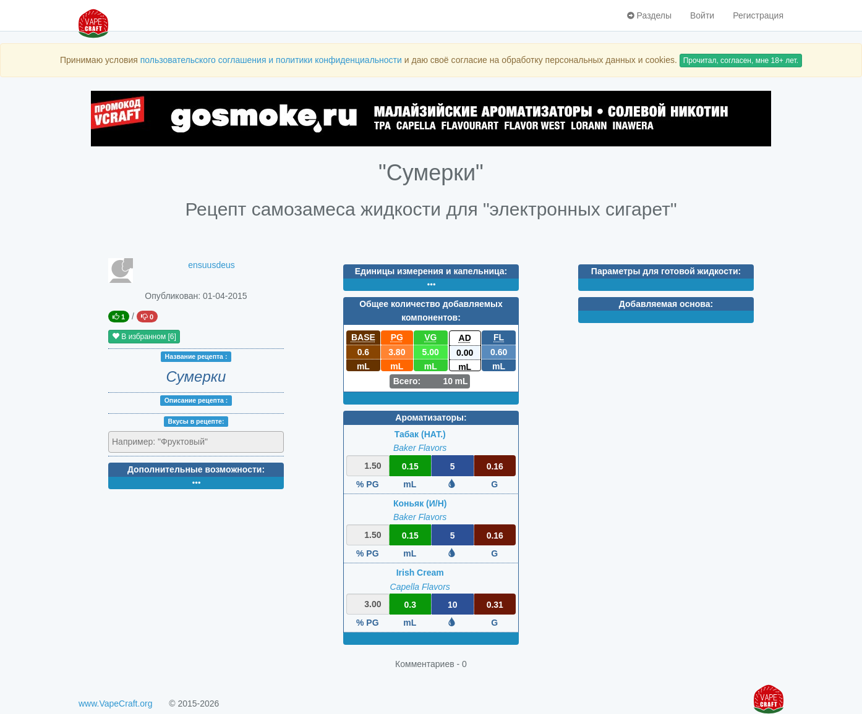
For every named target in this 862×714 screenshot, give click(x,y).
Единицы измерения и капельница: (431, 271)
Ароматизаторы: (430, 417)
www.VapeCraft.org (116, 703)
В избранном (144, 336)
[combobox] (196, 442)
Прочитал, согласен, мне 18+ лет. (740, 60)
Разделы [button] (649, 15)
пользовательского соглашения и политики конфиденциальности (271, 60)
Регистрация (758, 15)
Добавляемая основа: (666, 304)
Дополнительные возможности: (196, 469)
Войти (702, 15)
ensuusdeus (211, 265)
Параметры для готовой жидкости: (666, 271)
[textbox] (166, 441)
